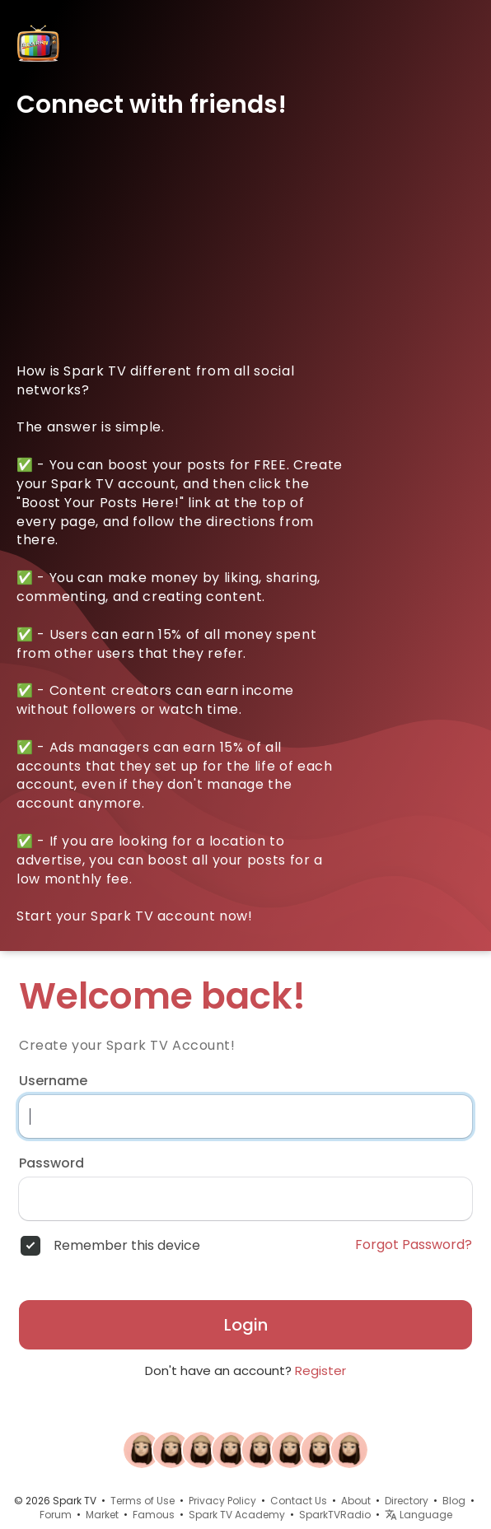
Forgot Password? (413, 1245)
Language (418, 1515)
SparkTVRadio (335, 1515)
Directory (406, 1501)
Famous (154, 1515)
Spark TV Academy (237, 1515)
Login (246, 1324)
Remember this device (127, 1246)
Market (102, 1515)
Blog (453, 1501)
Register (320, 1370)
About (356, 1501)
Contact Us (298, 1501)
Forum (56, 1515)
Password (51, 1163)
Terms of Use (142, 1501)
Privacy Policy (222, 1501)
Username (53, 1081)
